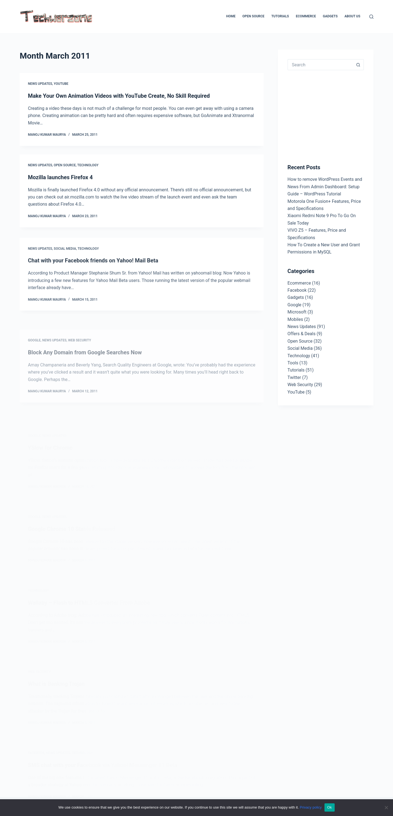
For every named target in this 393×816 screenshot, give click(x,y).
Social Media (65, 253)
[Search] (371, 17)
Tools (293, 362)
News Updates (40, 84)
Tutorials (280, 16)
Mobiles (295, 319)
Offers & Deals (302, 333)
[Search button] (358, 64)
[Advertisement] (329, 115)
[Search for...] (320, 64)
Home (231, 16)
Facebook (297, 290)
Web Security (300, 384)
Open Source (253, 16)
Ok (329, 807)
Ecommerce (306, 16)
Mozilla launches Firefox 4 (60, 177)
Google (295, 304)
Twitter (294, 377)
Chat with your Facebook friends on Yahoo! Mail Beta (93, 265)
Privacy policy (310, 807)
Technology (88, 166)
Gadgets (330, 16)
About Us (352, 16)
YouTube (61, 84)
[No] (386, 807)
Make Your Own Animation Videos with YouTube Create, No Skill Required (119, 95)
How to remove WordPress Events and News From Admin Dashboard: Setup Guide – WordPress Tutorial (325, 187)
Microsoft (297, 312)
